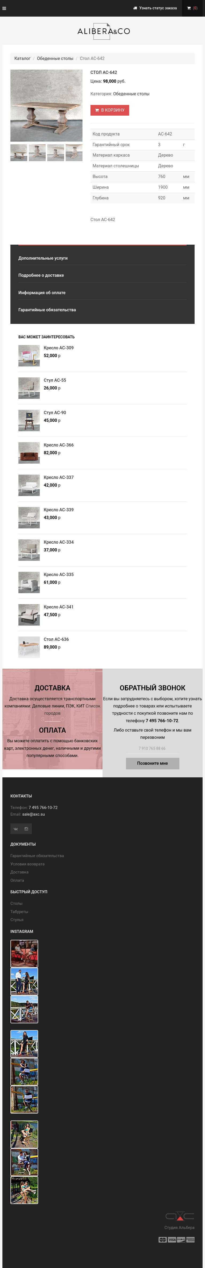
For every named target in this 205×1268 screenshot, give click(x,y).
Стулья (16, 919)
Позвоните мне (152, 763)
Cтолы (16, 903)
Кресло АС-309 (59, 347)
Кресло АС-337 (59, 477)
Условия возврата (27, 864)
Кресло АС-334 (59, 542)
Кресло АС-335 (59, 574)
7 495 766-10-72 (43, 807)
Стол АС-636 (56, 639)
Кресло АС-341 (59, 607)
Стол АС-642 (103, 72)
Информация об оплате (41, 292)
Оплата (17, 880)
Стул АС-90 (55, 412)
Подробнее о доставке (41, 275)
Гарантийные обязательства (47, 309)
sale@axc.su (33, 814)
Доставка (19, 872)
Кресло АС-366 (59, 445)
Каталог (22, 58)
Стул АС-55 (55, 380)
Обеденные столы (55, 58)
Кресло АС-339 (59, 509)
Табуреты (19, 911)
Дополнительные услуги (43, 258)
